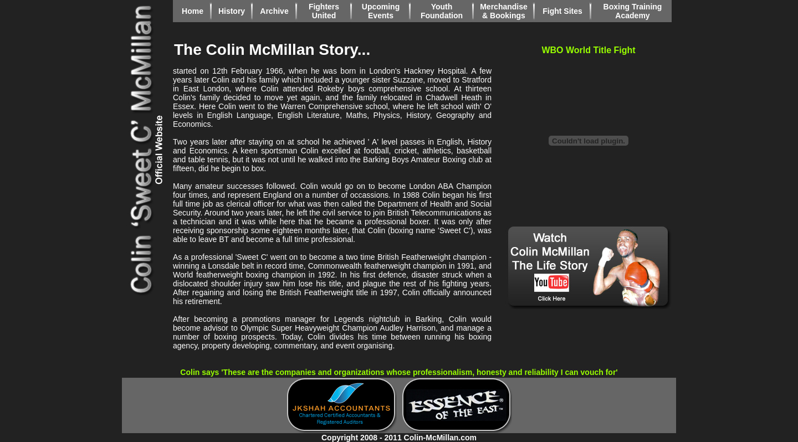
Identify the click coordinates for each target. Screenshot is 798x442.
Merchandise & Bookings (504, 11)
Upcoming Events (381, 11)
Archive (274, 11)
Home (192, 11)
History (231, 11)
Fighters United (324, 11)
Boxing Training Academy (632, 11)
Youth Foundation (442, 11)
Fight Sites (562, 11)
